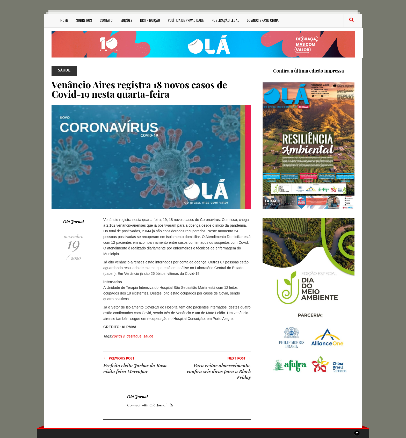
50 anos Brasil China (263, 20)
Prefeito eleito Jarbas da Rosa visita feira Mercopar (135, 368)
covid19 (118, 336)
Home (64, 20)
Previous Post (118, 358)
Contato (106, 20)
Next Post (239, 358)
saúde (148, 336)
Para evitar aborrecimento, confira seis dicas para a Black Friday (219, 371)
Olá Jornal (73, 221)
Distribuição (150, 20)
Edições (126, 20)
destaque (134, 336)
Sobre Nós (84, 20)
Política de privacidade (186, 20)
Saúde (64, 71)
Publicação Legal (225, 20)
